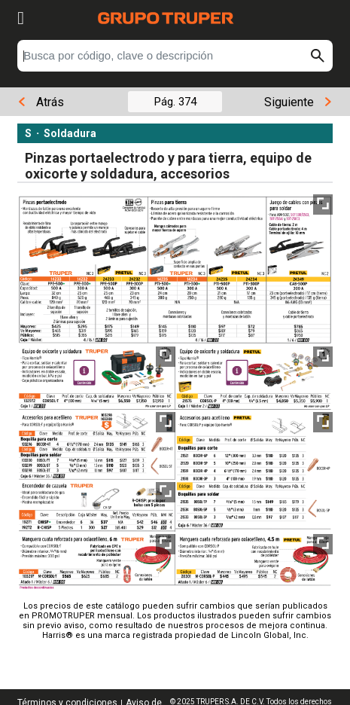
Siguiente (297, 102)
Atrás (41, 102)
